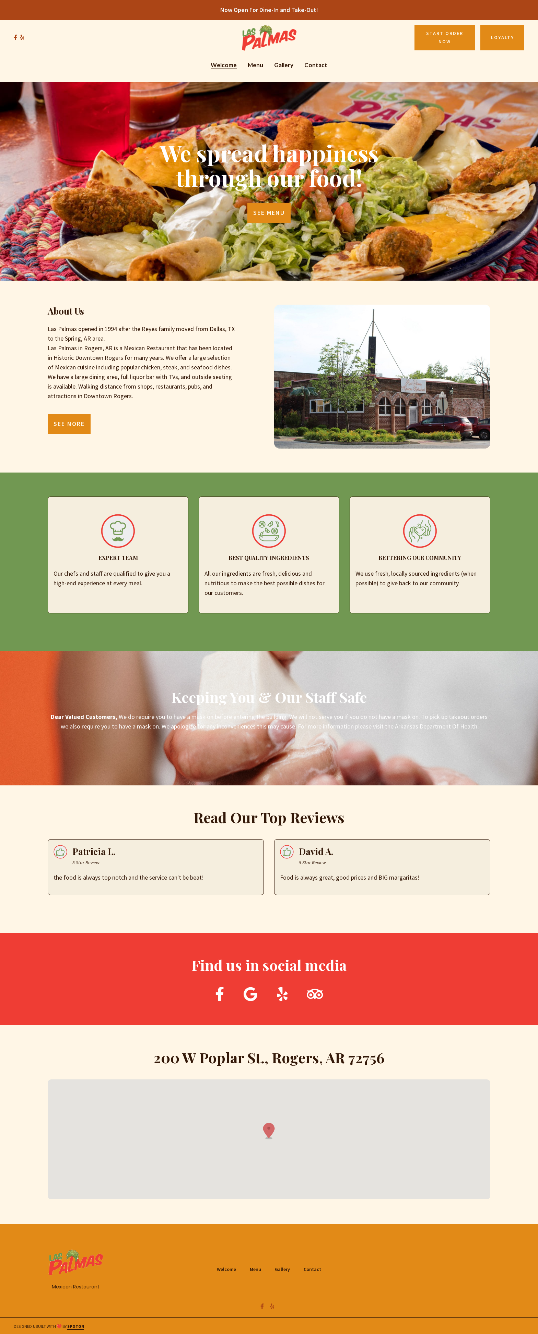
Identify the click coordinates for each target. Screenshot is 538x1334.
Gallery (284, 1268)
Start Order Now (444, 37)
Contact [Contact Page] (315, 65)
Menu (257, 1268)
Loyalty (502, 37)
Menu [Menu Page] (255, 65)
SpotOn (75, 1326)
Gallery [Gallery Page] (283, 65)
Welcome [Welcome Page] (224, 65)
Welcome (228, 1268)
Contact (314, 1268)
